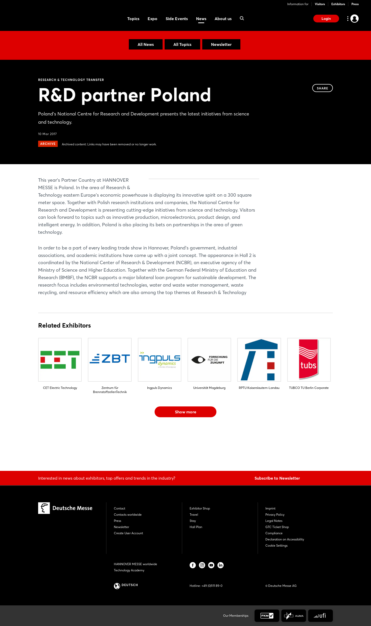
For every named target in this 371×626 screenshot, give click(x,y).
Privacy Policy (274, 514)
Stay (193, 521)
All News (146, 44)
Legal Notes (273, 521)
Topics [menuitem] (133, 18)
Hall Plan (196, 527)
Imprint (270, 508)
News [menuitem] (201, 18)
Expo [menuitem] (152, 18)
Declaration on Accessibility (284, 539)
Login (326, 18)
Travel (194, 514)
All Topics (182, 44)
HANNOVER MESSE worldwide (135, 564)
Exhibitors (338, 4)
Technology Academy (129, 570)
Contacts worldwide (128, 514)
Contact (119, 508)
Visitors (320, 4)
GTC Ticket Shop (277, 527)
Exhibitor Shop (200, 508)
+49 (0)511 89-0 (211, 586)
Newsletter (221, 44)
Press (355, 4)
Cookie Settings (276, 545)
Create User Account (128, 533)
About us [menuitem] (223, 18)
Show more (185, 449)
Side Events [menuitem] (177, 18)
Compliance (274, 533)
